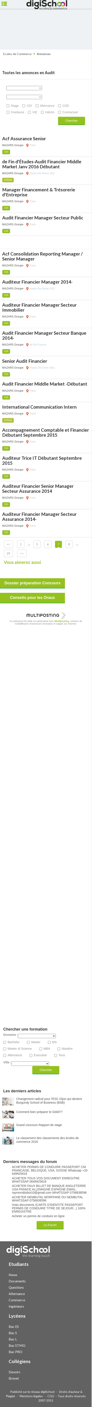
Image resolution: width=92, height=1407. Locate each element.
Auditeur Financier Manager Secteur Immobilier (39, 307)
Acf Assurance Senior (24, 138)
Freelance (17, 112)
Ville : (7, 1062)
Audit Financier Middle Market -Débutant (44, 383)
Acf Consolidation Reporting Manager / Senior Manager (42, 256)
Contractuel (70, 112)
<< (8, 544)
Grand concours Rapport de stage (39, 1125)
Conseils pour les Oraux (32, 597)
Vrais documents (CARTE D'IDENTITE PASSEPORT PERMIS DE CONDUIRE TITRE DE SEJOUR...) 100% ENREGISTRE (49, 1208)
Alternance (47, 105)
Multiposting (62, 621)
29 (8, 553)
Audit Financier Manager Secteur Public (42, 217)
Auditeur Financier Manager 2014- (37, 281)
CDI (29, 105)
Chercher (71, 120)
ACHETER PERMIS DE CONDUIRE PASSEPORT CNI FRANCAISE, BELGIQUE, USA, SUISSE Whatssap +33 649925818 (49, 1170)
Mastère (67, 1048)
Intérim (50, 112)
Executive (40, 1055)
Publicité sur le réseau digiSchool (32, 1392)
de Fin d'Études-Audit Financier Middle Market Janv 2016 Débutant (41, 164)
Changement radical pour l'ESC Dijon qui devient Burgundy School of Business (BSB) (49, 1100)
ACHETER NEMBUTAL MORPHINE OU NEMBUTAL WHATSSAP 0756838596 (47, 1199)
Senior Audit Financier (24, 361)
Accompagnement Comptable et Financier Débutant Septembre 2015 (45, 432)
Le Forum (50, 1225)
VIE (34, 112)
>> (22, 553)
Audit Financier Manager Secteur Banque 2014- (44, 335)
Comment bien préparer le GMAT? (39, 1112)
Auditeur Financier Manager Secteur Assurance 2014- (39, 516)
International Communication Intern (39, 406)
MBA (47, 1048)
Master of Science (20, 1048)
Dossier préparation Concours (32, 583)
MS (54, 1042)
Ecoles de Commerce (17, 54)
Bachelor (13, 1042)
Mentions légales (31, 1396)
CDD (65, 105)
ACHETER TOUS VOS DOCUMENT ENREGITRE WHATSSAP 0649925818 (46, 1180)
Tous (61, 1055)
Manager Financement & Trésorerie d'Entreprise (38, 192)
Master (35, 1042)
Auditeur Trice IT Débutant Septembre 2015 (42, 460)
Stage (15, 105)
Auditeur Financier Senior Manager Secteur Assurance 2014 (38, 488)
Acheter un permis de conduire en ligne (38, 1216)
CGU (50, 1396)
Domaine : (10, 1034)
